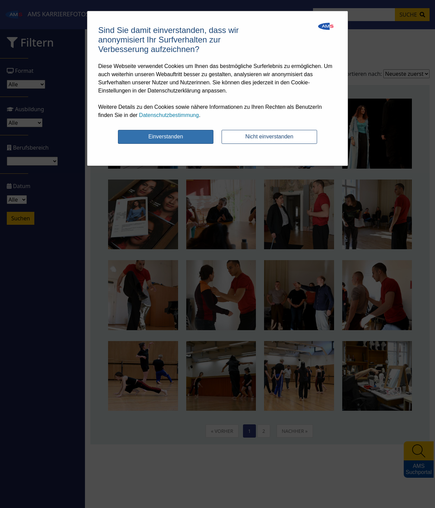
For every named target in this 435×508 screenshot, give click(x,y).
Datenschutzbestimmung (169, 115)
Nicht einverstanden (269, 136)
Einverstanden (165, 136)
